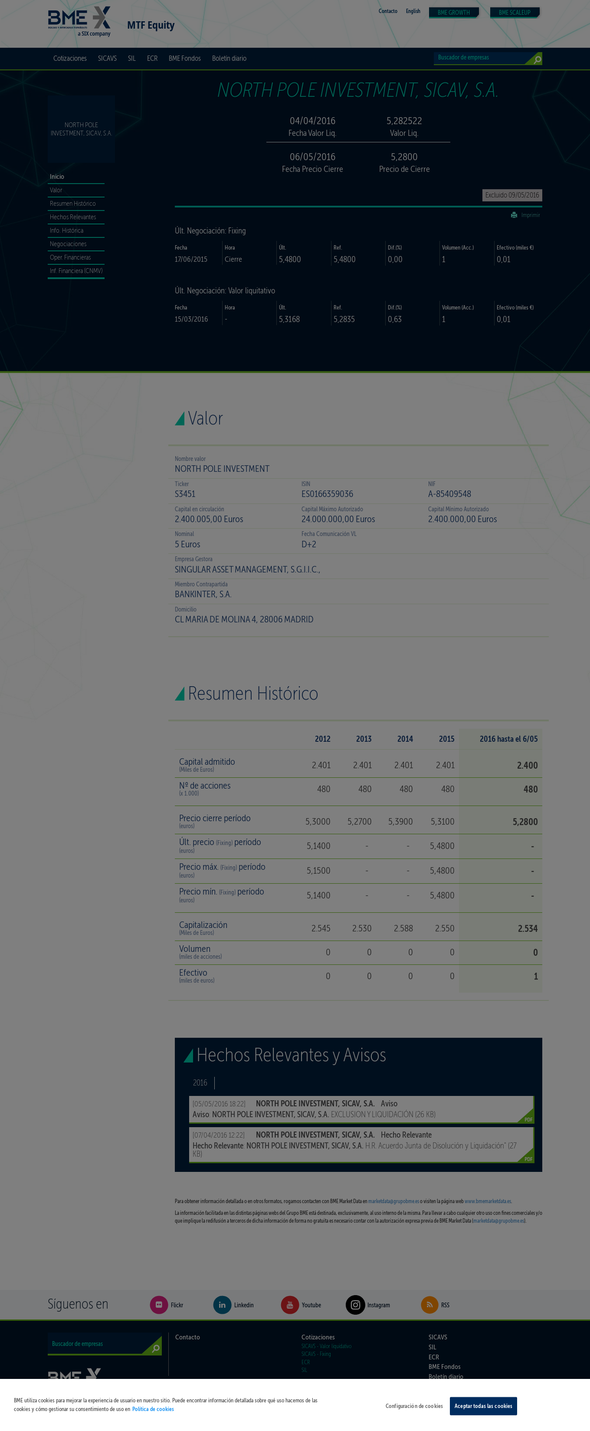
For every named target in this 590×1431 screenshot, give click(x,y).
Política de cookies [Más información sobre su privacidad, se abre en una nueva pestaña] (153, 1414)
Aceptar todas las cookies (483, 1411)
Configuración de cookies (414, 1411)
